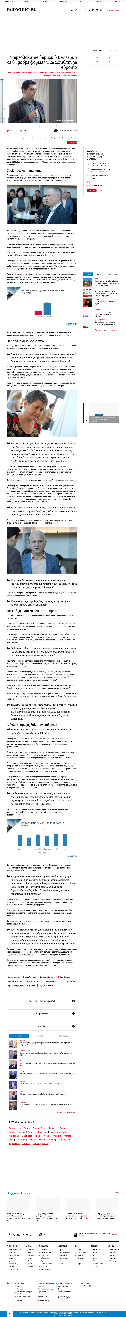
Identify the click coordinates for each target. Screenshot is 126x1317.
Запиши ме (115, 1234)
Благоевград (15, 1128)
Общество (45, 1)
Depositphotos (67, 1315)
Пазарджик (25, 1136)
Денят (96, 278)
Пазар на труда (13, 1269)
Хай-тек (61, 1261)
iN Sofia (94, 1261)
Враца (12, 1132)
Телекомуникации (64, 1253)
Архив (101, 190)
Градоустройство (46, 1264)
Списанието (98, 299)
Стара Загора (63, 1140)
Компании (22, 1040)
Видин (63, 1128)
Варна (36, 1128)
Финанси (22, 1081)
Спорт (79, 1264)
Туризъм (11, 1266)
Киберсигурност (64, 1258)
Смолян (41, 1140)
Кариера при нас (43, 1292)
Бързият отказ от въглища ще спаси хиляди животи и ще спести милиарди (103, 419)
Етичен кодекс (62, 1289)
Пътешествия (81, 1253)
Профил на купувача (23, 1296)
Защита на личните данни (46, 1283)
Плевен (46, 1136)
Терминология (114, 1250)
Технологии (63, 1)
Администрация (46, 1269)
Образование (45, 1258)
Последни (19, 1036)
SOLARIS (95, 1266)
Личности (97, 289)
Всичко (117, 1)
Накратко (113, 1253)
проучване (71, 981)
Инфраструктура (14, 1255)
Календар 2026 (97, 1250)
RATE (93, 1255)
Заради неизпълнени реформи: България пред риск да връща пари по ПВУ (46, 1054)
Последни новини (112, 10)
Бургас (27, 1128)
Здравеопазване (46, 1261)
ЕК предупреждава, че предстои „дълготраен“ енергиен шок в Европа (47, 1075)
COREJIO (95, 1258)
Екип (18, 1286)
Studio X (69, 1314)
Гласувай (92, 190)
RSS (42, 1235)
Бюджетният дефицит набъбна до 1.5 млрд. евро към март (44, 1094)
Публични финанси (25, 1050)
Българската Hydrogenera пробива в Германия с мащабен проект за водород (46, 1044)
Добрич (31, 1132)
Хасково (26, 1143)
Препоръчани (63, 1036)
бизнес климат (14, 977)
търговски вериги (46, 986)
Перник (36, 1136)
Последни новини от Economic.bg (107, 330)
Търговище (14, 1143)
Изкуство (80, 1261)
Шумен (36, 1143)
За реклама (20, 1283)
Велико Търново (49, 1128)
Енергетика (99, 414)
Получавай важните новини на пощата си (94, 1233)
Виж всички (115, 1192)
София (51, 1140)
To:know (112, 1255)
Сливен (31, 1140)
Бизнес (27, 1)
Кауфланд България (47, 977)
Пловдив (56, 1136)
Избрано (101, 50)
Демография (45, 1255)
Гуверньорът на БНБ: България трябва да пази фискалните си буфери (47, 1064)
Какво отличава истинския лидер (105, 303)
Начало (95, 50)
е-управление (63, 1255)
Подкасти (95, 1253)
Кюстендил (55, 1132)
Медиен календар (43, 1301)
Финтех (61, 1264)
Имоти (30, 1264)
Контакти (20, 1289)
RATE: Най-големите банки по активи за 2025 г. (40, 1084)
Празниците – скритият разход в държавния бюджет (106, 323)
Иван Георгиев (30, 977)
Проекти (99, 1)
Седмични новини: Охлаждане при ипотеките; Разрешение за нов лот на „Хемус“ (107, 283)
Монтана (13, 1136)
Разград (67, 1136)
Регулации (23, 1102)
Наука (79, 1250)
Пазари (30, 1258)
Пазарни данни (114, 1261)
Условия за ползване (64, 1292)
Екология (44, 1266)
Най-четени (40, 1036)
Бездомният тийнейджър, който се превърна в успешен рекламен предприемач (106, 293)
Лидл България (65, 977)
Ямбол (45, 1143)
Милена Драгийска (15, 981)
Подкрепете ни (42, 1296)
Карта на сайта (63, 1286)
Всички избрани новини (66, 1112)
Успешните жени (97, 1264)
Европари (12, 1253)
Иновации (31, 1255)
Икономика (9, 1)
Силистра (21, 1140)
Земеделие (12, 1264)
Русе (11, 1140)
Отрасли (30, 1253)
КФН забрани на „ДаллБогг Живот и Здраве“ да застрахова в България (47, 1105)
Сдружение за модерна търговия (21, 986)
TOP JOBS (95, 1269)
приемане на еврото (54, 981)
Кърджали (43, 1132)
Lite (81, 1)
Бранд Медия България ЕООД (24, 1292)
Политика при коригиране (46, 1289)
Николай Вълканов (34, 981)
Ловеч (66, 1132)
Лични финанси (46, 1253)
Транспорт (12, 1261)
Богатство (80, 1255)
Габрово (21, 1132)
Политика (22, 1071)
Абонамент (41, 1286)
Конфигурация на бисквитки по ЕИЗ (64, 1297)
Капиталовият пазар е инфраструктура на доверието (103, 314)
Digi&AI (61, 1250)
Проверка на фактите (65, 1283)
